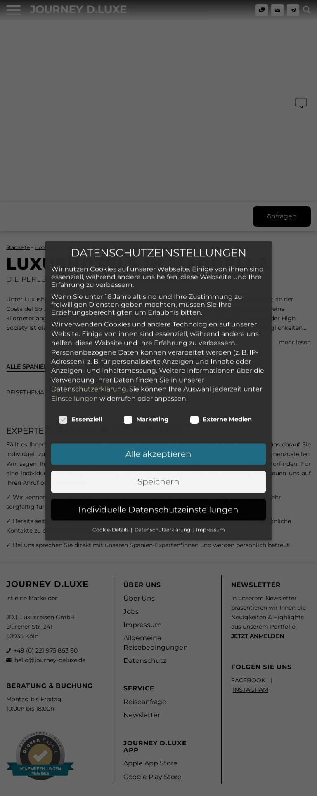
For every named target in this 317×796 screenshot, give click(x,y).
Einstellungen (74, 324)
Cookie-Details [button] (111, 455)
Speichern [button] (158, 407)
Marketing (146, 345)
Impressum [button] (210, 455)
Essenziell (80, 345)
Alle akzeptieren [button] (158, 380)
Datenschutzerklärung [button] (163, 455)
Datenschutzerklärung (88, 315)
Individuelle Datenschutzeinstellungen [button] (158, 435)
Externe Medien (220, 345)
